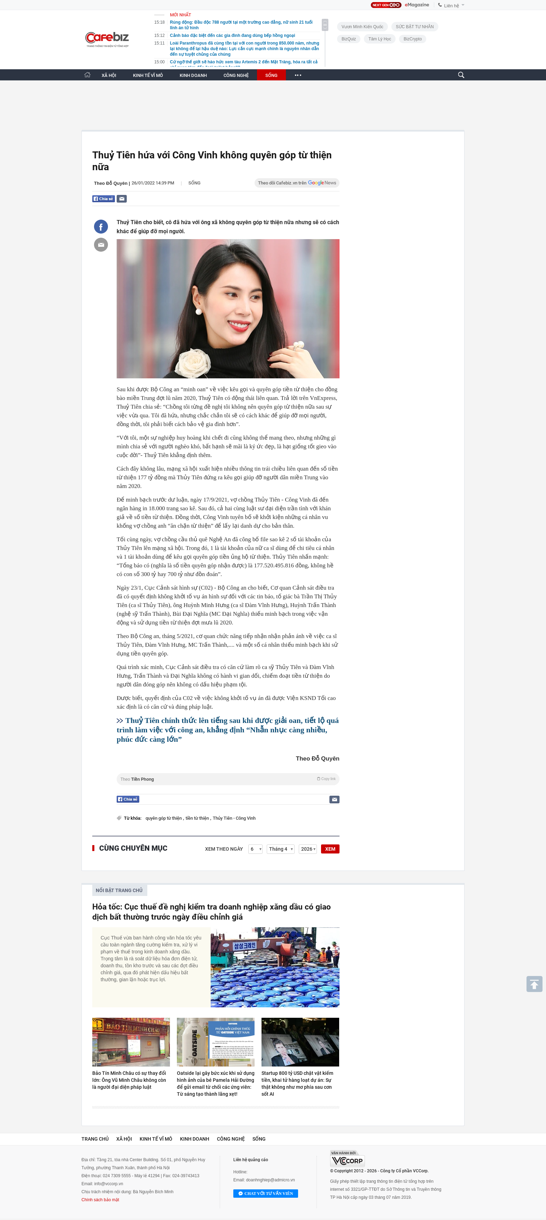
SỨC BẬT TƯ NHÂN (415, 26)
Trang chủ (95, 1139)
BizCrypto (413, 39)
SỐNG (271, 75)
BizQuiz (349, 39)
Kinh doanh (194, 1139)
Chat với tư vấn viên (266, 1194)
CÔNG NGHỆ (236, 75)
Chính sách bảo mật (100, 1199)
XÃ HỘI (109, 75)
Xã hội (124, 1139)
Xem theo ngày (224, 849)
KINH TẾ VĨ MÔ (148, 75)
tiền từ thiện (198, 818)
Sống (194, 183)
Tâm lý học (379, 39)
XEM (330, 849)
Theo (228, 779)
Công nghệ (231, 1139)
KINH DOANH (193, 75)
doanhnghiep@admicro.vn (270, 1180)
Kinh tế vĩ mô (156, 1139)
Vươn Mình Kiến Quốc (362, 26)
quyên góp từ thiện (164, 818)
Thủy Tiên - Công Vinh (234, 818)
